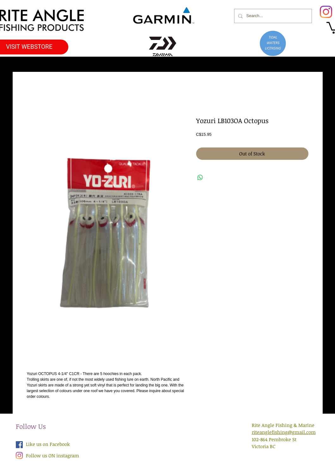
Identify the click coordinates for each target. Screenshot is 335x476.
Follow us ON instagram (52, 455)
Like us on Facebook (48, 444)
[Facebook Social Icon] (19, 444)
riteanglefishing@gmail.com (284, 432)
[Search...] (272, 16)
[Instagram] (326, 12)
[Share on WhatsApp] (200, 177)
